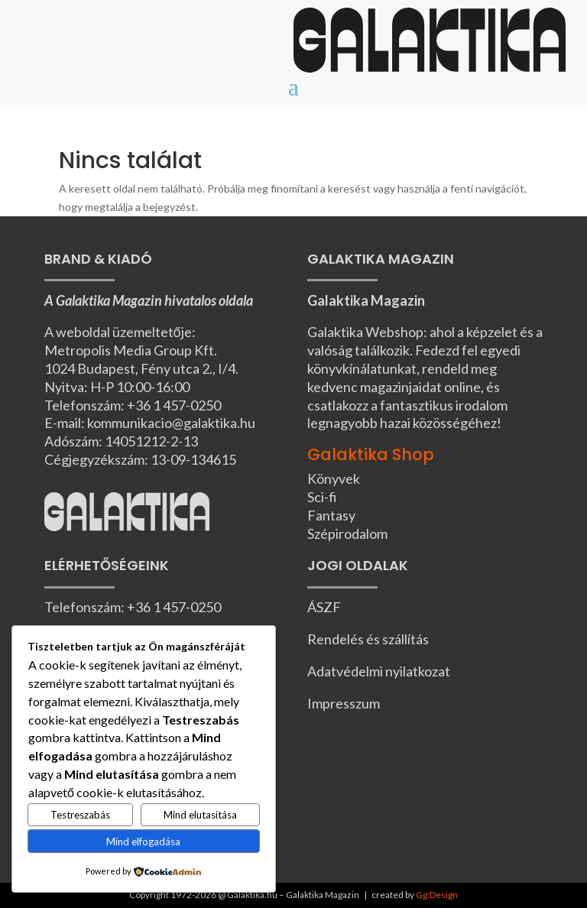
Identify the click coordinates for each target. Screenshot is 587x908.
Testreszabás (80, 815)
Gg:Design (437, 894)
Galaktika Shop (370, 454)
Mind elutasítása (200, 815)
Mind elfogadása (143, 841)
